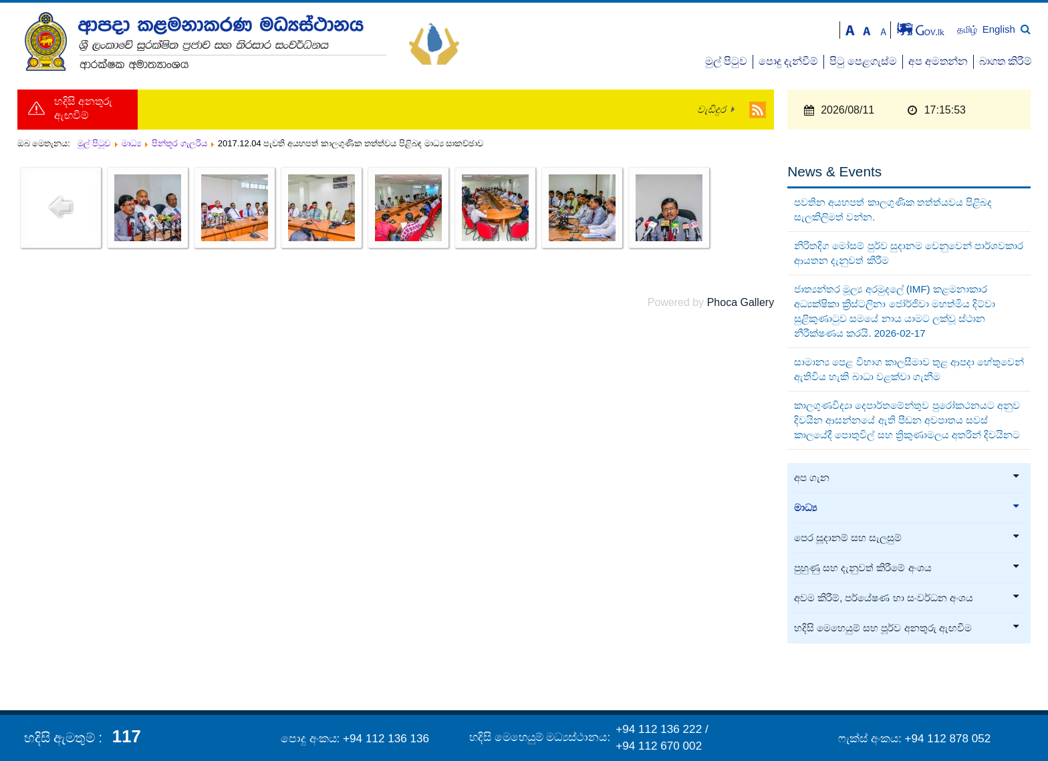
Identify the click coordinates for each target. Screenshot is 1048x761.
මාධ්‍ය (907, 507)
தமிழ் (968, 30)
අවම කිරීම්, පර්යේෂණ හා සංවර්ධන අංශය (907, 598)
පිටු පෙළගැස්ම (863, 61)
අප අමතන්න (938, 61)
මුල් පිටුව (726, 61)
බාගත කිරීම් (1005, 61)
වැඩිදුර (711, 109)
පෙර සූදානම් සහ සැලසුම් (907, 537)
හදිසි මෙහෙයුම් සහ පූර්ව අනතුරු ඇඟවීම (907, 628)
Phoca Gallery (741, 302)
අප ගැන (907, 477)
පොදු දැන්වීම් (788, 61)
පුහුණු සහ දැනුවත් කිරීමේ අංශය (907, 568)
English (998, 29)
